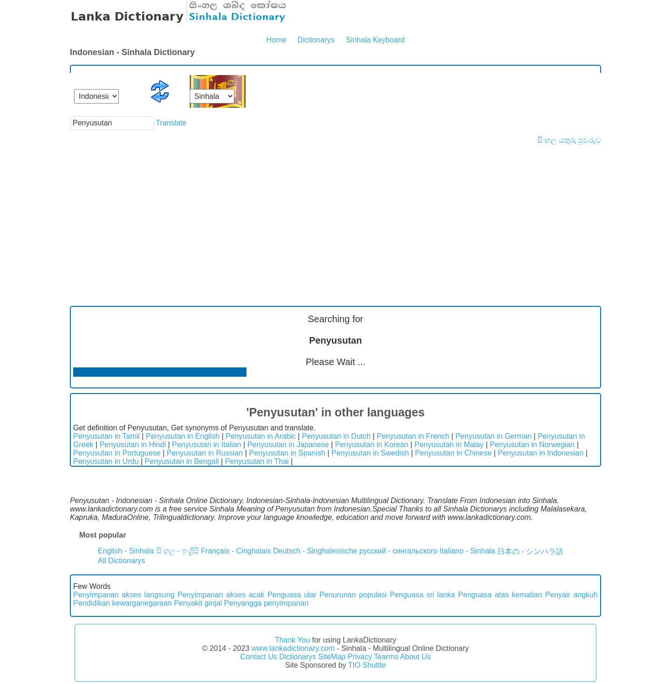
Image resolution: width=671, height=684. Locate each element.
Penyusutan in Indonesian (540, 453)
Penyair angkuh (571, 595)
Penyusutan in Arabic (260, 436)
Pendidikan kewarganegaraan (122, 603)
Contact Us (258, 657)
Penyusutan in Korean (371, 445)
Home (276, 40)
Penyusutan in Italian (206, 445)
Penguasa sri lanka (422, 595)
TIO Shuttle (367, 665)
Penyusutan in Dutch (336, 436)
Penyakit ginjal (198, 603)
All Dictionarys (121, 561)
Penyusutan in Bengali (182, 461)
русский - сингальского (398, 551)
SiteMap (332, 657)
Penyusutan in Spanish (287, 453)
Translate (171, 123)
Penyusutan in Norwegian (532, 445)
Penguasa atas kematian (500, 595)
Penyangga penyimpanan (266, 603)
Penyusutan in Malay (449, 445)
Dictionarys (316, 40)
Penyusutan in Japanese (288, 445)
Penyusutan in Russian (205, 453)
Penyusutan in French (413, 436)
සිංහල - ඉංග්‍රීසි (177, 551)
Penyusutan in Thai (257, 461)
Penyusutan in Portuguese (117, 453)
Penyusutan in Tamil (106, 436)
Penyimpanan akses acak (221, 595)
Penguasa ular (291, 595)
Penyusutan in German (493, 436)
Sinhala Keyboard (375, 40)
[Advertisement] (335, 214)
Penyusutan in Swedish (370, 453)
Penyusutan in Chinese (453, 453)
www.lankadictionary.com (293, 648)
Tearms (386, 657)
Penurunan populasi (353, 595)
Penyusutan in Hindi (133, 445)
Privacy (360, 657)
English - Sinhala (126, 551)
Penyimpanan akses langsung (124, 595)
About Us (415, 657)
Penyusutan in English (182, 436)
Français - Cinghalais (236, 551)
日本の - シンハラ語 (530, 551)
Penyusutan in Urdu (106, 461)
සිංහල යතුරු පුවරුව (569, 140)
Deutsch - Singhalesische (315, 551)
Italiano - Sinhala (467, 551)
